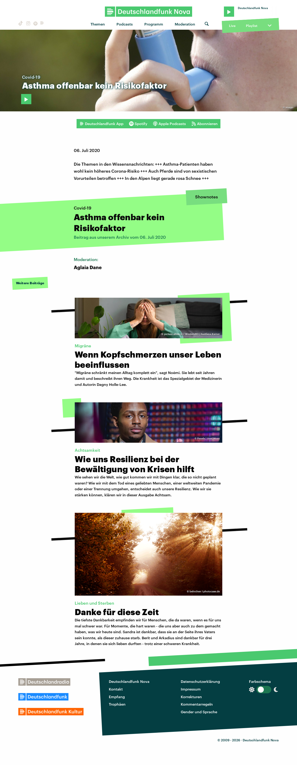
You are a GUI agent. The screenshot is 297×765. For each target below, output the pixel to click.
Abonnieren (204, 123)
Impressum (191, 689)
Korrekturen (191, 696)
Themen (97, 24)
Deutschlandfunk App (101, 123)
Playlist (251, 26)
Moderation (185, 24)
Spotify (138, 123)
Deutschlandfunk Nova (129, 681)
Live (232, 26)
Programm (153, 24)
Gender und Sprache (199, 712)
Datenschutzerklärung (200, 681)
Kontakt (116, 689)
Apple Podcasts (169, 123)
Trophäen (117, 704)
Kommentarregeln (197, 704)
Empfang (117, 696)
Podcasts (124, 24)
